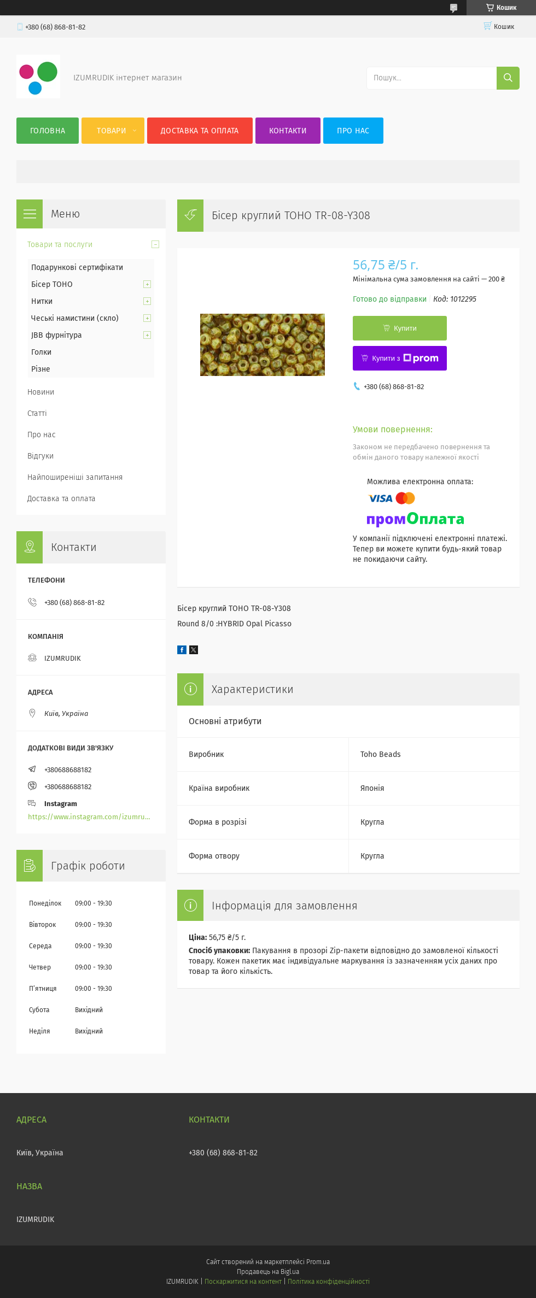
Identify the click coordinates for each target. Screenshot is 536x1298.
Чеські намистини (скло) (75, 318)
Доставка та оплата (199, 131)
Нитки (42, 301)
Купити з (405, 358)
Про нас (353, 131)
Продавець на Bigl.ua (268, 1272)
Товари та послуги (59, 244)
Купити (405, 328)
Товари (111, 131)
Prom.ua (318, 1262)
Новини (40, 392)
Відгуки (40, 456)
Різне (40, 369)
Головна (47, 131)
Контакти (288, 131)
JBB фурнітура (56, 335)
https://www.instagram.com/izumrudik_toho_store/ (91, 817)
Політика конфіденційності (329, 1281)
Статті (37, 413)
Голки (41, 352)
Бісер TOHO (52, 284)
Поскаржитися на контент (243, 1281)
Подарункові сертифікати (77, 267)
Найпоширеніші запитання (75, 477)
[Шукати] (508, 78)
